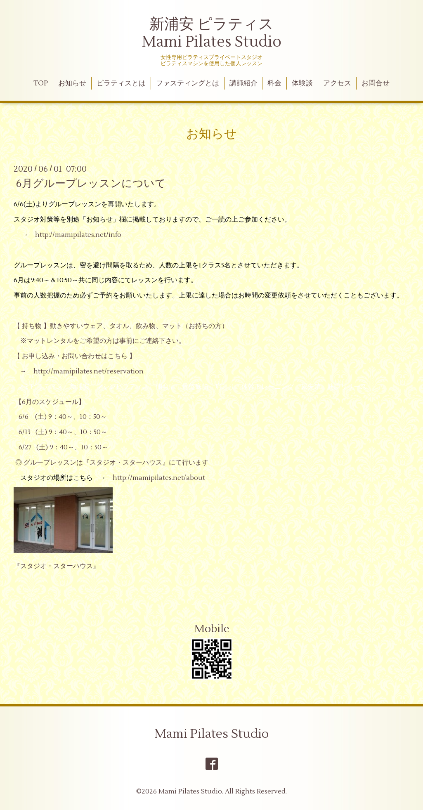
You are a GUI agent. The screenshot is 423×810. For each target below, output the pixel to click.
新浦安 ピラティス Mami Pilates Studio (211, 33)
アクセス (337, 83)
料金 (274, 83)
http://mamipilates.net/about (159, 478)
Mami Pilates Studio (211, 734)
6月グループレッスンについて (91, 184)
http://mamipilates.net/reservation (88, 371)
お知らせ (72, 83)
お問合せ (376, 83)
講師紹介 (243, 83)
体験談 (302, 83)
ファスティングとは (187, 83)
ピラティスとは (121, 83)
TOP (40, 83)
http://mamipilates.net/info (78, 235)
